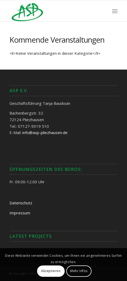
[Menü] (115, 10)
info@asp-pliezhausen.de (45, 132)
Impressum (19, 212)
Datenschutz (20, 202)
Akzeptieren (51, 271)
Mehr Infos (79, 271)
